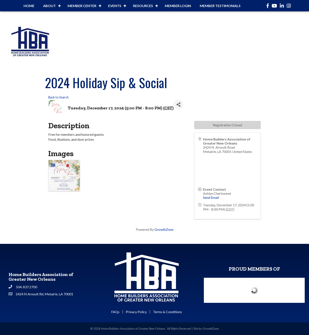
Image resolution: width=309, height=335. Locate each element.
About (49, 6)
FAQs (115, 312)
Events (114, 6)
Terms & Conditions (167, 312)
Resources (143, 6)
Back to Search (58, 97)
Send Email (211, 197)
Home (29, 6)
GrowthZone (163, 229)
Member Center (82, 6)
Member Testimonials (220, 6)
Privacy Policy (136, 312)
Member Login (178, 6)
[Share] (178, 104)
